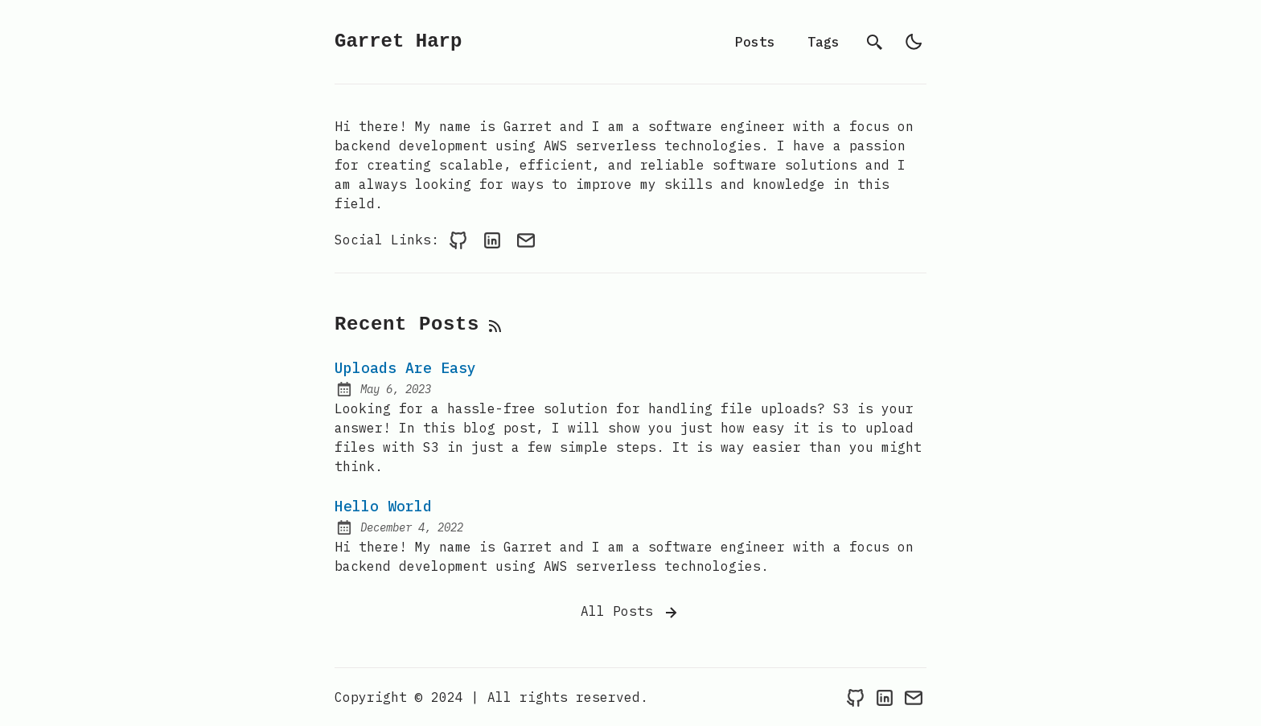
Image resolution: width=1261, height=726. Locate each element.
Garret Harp (398, 41)
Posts (755, 42)
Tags (823, 42)
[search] (875, 41)
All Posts (630, 612)
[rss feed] (495, 324)
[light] (913, 41)
